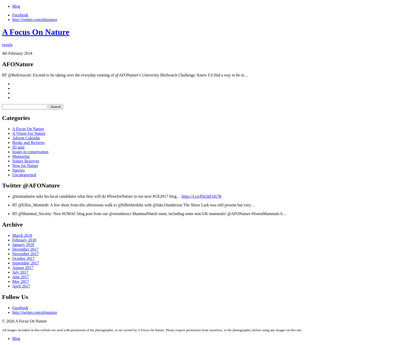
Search (55, 107)
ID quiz (18, 147)
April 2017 (21, 286)
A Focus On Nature (35, 32)
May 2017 (20, 281)
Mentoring (21, 156)
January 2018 (23, 244)
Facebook (20, 15)
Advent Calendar (26, 138)
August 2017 (22, 267)
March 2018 (22, 235)
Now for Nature (25, 165)
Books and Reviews (28, 142)
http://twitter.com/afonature (34, 19)
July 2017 (20, 272)
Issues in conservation (30, 152)
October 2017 (23, 258)
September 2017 (25, 263)
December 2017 (25, 249)
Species (18, 170)
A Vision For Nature (29, 133)
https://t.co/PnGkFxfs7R (201, 196)
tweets (7, 44)
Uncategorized (24, 175)
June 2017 (20, 277)
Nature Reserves (25, 161)
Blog (16, 6)
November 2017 (25, 254)
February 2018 (24, 240)
